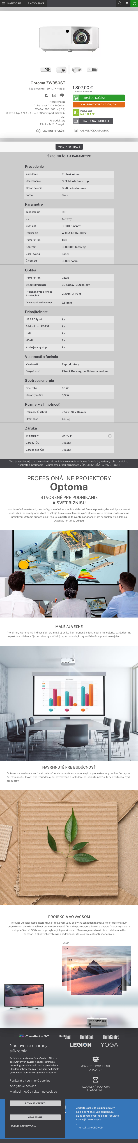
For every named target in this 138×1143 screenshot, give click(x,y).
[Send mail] (54, 95)
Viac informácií (69, 146)
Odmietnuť (34, 1117)
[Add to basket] (99, 98)
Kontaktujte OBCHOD (91, 1127)
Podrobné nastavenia (23, 1126)
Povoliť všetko (34, 1103)
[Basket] (134, 3)
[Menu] (12, 3)
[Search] (119, 3)
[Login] (126, 3)
